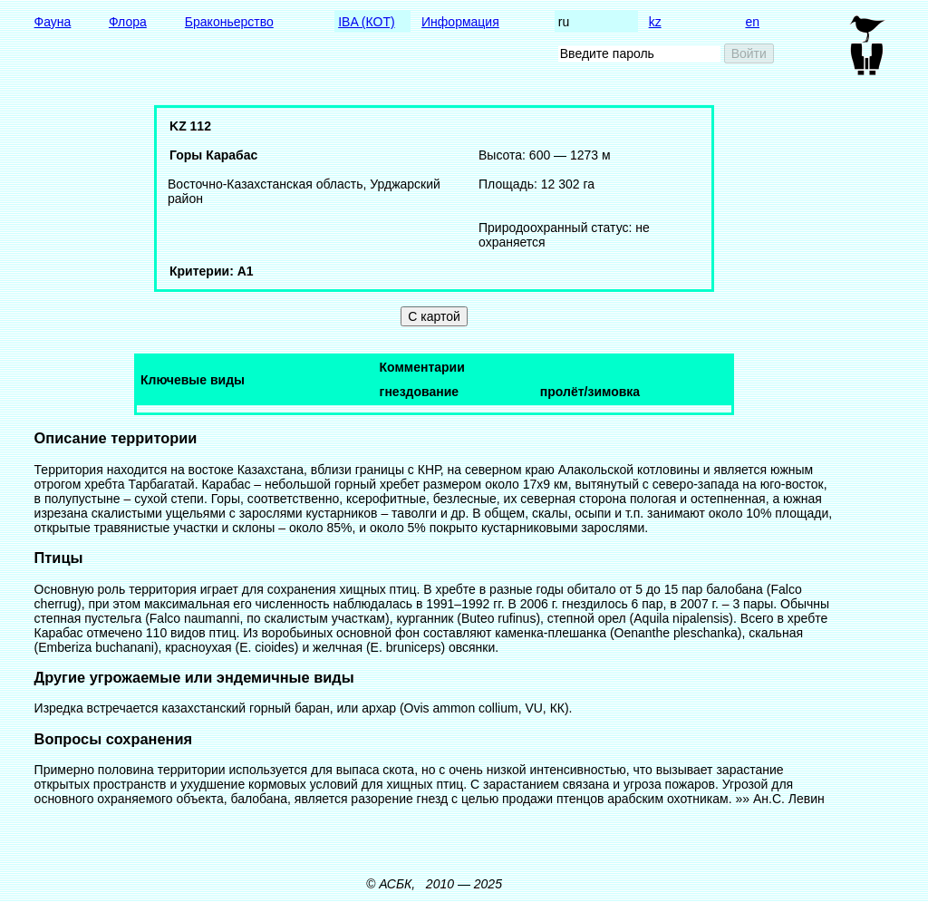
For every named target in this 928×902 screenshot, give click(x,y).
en (752, 22)
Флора (128, 22)
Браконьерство (229, 22)
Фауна (53, 22)
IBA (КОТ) (366, 22)
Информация (460, 22)
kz (655, 22)
